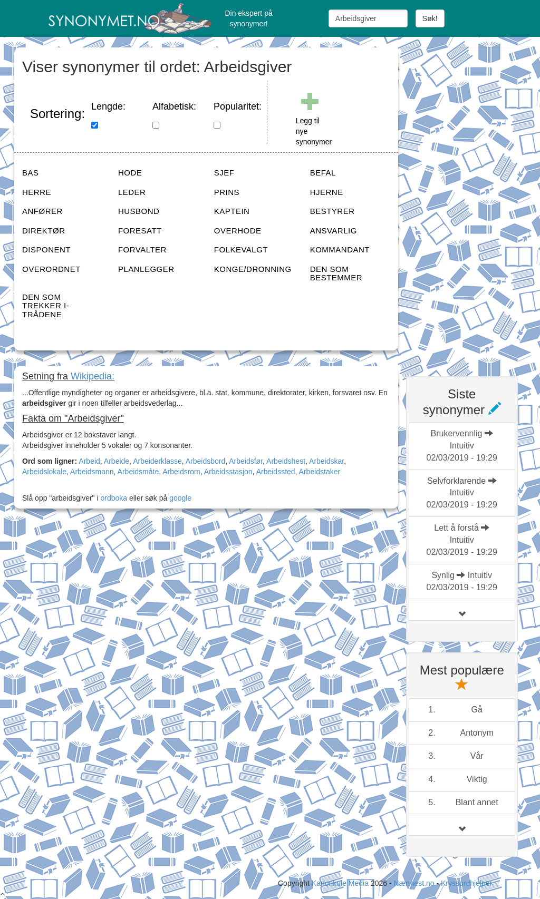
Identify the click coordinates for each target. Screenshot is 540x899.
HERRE (36, 192)
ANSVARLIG (333, 230)
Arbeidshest (285, 461)
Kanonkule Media (341, 883)
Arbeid (89, 461)
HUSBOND (139, 211)
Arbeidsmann (92, 471)
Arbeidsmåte (138, 471)
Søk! (430, 18)
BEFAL (323, 172)
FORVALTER (142, 249)
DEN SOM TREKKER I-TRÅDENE (45, 305)
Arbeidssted (275, 471)
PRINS (226, 192)
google (180, 498)
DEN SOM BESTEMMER (336, 273)
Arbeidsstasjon (228, 471)
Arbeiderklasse (157, 461)
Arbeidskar (326, 461)
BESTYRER (332, 211)
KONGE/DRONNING (253, 269)
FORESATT (140, 230)
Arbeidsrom (181, 471)
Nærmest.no (413, 883)
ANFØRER (42, 211)
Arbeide (116, 461)
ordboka (113, 498)
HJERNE (326, 192)
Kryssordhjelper (466, 883)
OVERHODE (238, 230)
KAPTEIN (232, 211)
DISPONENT (46, 249)
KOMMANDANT (340, 249)
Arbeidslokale (44, 471)
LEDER (132, 192)
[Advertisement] (473, 205)
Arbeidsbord (206, 461)
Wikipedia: (92, 376)
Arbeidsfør (246, 461)
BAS (30, 172)
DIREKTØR (43, 230)
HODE (130, 172)
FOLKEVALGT (241, 249)
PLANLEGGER (146, 269)
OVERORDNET (51, 269)
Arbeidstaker (320, 471)
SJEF (224, 172)
